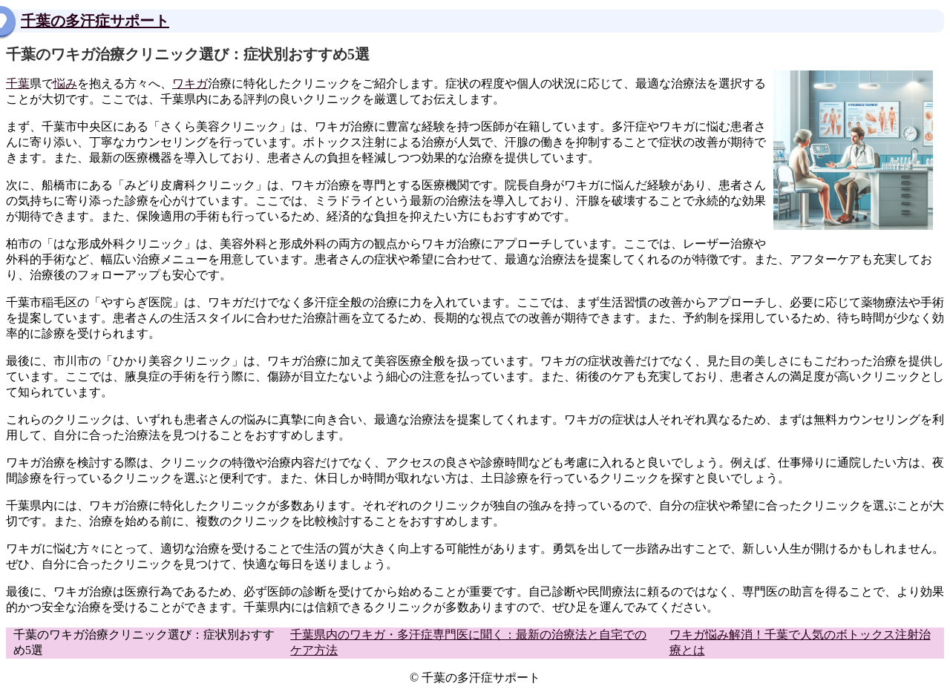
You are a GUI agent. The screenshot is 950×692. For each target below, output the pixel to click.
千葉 (18, 83)
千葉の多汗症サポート (95, 21)
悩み (65, 83)
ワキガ (190, 83)
